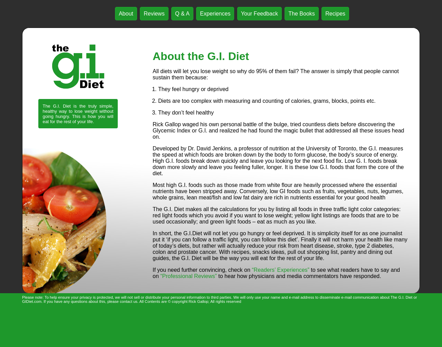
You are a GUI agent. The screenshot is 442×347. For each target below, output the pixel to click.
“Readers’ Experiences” (280, 270)
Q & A (182, 14)
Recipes (335, 14)
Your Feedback (259, 14)
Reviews (154, 14)
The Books (301, 14)
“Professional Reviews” (188, 276)
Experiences (215, 14)
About (126, 14)
